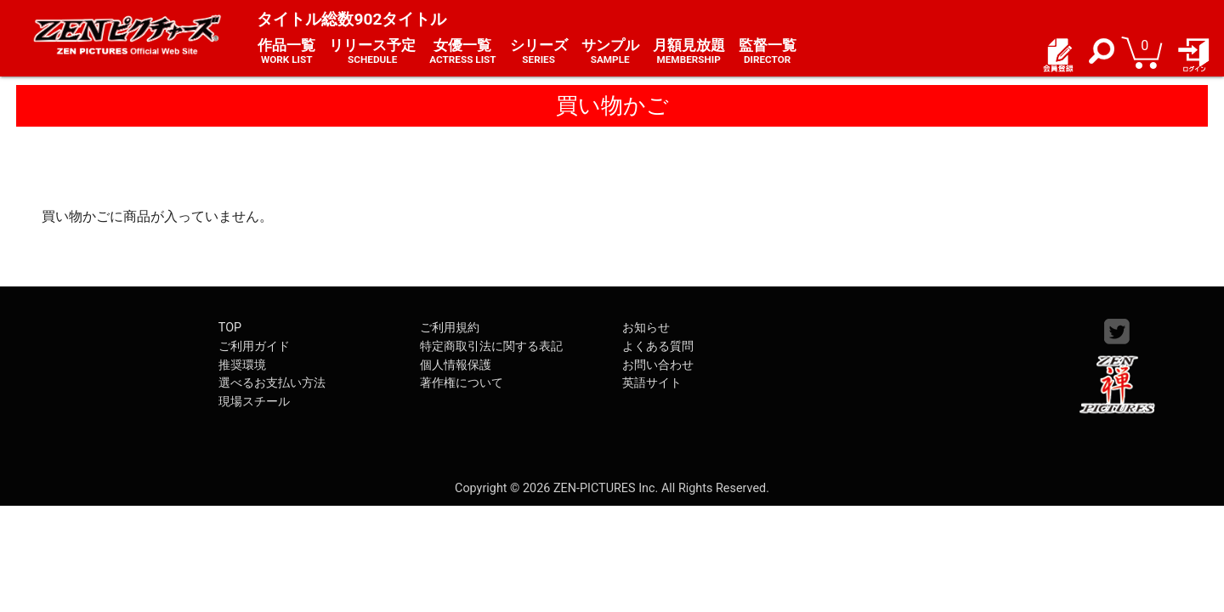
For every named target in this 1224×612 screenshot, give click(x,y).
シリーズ (539, 51)
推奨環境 (242, 365)
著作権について (461, 383)
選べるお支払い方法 (272, 383)
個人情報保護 (455, 365)
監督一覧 (767, 51)
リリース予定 (372, 51)
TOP (229, 327)
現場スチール (254, 401)
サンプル (610, 51)
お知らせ (646, 327)
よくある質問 (658, 346)
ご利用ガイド (254, 346)
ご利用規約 (449, 327)
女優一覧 (462, 51)
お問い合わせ (658, 365)
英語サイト (652, 383)
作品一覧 (286, 51)
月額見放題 (689, 51)
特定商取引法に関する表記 (491, 346)
